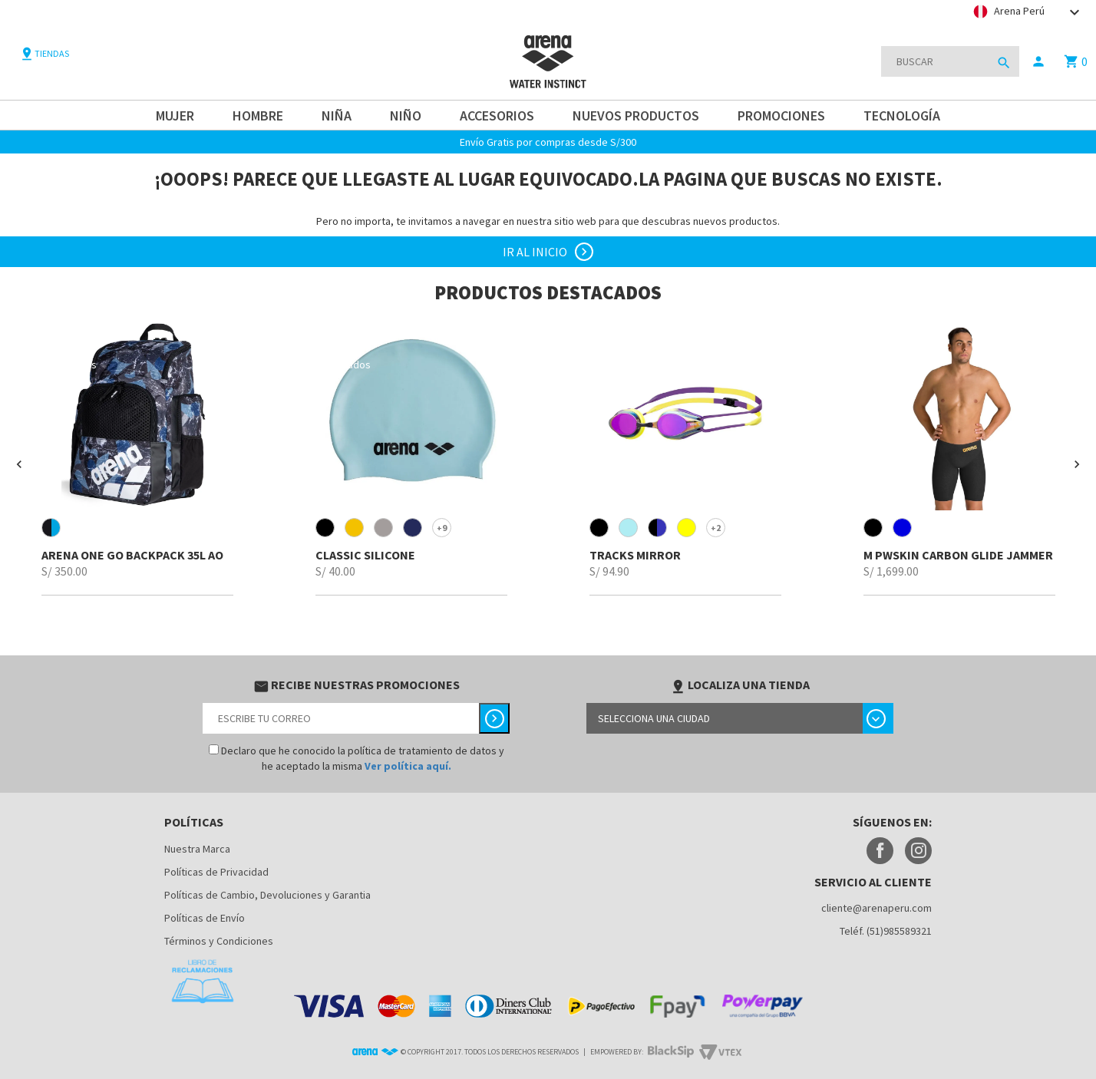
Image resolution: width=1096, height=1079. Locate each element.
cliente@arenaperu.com (876, 908)
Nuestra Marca (197, 849)
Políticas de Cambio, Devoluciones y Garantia (267, 895)
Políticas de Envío (204, 918)
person (1038, 61)
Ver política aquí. (408, 766)
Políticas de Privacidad (216, 872)
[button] (19, 464)
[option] (137, 457)
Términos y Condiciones (218, 941)
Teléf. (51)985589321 (886, 931)
